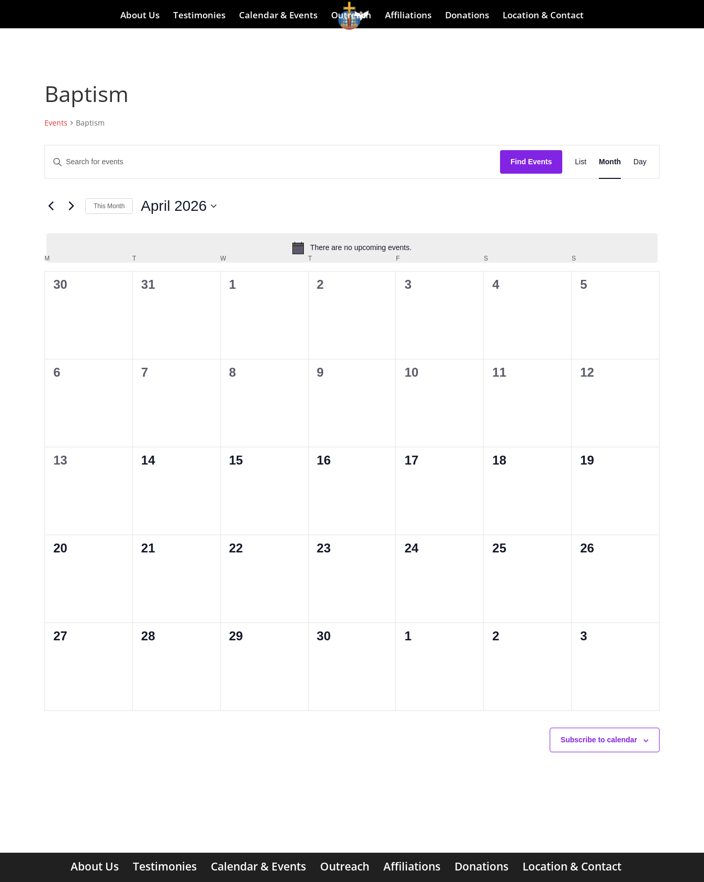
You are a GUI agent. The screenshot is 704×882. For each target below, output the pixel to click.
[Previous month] (50, 206)
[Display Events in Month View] (610, 161)
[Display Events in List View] (580, 161)
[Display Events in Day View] (639, 161)
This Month (109, 206)
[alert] (352, 248)
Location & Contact (543, 15)
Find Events (531, 161)
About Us (140, 15)
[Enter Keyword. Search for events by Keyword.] (272, 161)
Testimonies (199, 15)
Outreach (351, 15)
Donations (467, 15)
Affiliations (408, 15)
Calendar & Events (278, 15)
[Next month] (71, 206)
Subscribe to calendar (599, 740)
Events (55, 123)
